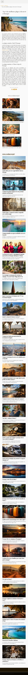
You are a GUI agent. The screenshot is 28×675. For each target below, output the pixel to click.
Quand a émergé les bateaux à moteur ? (11, 317)
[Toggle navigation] (2, 1)
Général (6, 5)
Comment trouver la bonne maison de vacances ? (13, 399)
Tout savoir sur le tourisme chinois (8, 134)
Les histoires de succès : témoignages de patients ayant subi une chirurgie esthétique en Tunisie (13, 255)
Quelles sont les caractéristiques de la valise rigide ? (11, 147)
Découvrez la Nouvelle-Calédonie (10, 640)
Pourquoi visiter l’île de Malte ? (9, 479)
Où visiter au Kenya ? (7, 579)
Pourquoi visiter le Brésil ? (7, 109)
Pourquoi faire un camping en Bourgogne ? (12, 539)
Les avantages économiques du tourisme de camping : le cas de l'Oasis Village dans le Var (12, 275)
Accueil (2, 5)
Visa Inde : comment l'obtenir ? (9, 418)
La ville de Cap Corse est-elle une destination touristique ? (13, 122)
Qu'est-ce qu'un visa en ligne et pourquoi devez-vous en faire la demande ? (13, 438)
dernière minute (5, 49)
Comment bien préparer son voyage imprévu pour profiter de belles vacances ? (13, 378)
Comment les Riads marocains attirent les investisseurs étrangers (11, 337)
